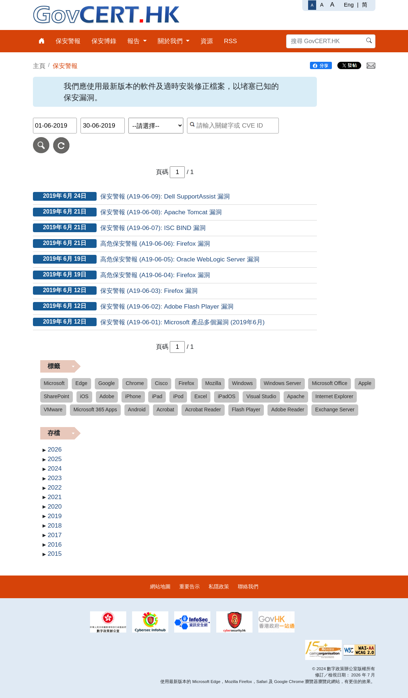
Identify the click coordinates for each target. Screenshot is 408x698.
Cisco (161, 383)
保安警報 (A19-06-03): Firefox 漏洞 (149, 290)
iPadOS (226, 396)
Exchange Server (334, 409)
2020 (54, 506)
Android (137, 409)
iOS (84, 396)
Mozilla (213, 383)
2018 (54, 525)
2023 (54, 478)
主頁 (39, 65)
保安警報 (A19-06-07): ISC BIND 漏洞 (153, 227)
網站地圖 (160, 586)
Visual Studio (261, 396)
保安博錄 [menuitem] (103, 41)
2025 (54, 459)
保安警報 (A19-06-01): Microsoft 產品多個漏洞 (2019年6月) (182, 322)
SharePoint (56, 396)
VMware (53, 409)
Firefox (186, 383)
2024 (54, 468)
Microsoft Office (329, 383)
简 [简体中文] (364, 4)
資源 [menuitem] (207, 41)
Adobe (107, 396)
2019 (54, 516)
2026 (54, 449)
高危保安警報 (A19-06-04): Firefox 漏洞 (155, 275)
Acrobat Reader (203, 409)
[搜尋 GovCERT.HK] (330, 41)
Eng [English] (349, 4)
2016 (54, 544)
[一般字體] (312, 5)
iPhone (133, 396)
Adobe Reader (287, 409)
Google (106, 383)
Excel (200, 396)
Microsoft (54, 383)
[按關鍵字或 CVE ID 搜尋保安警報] (233, 125)
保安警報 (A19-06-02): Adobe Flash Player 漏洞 (166, 306)
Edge (81, 383)
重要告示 (189, 586)
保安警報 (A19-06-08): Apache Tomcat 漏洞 (161, 212)
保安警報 (65, 65)
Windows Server (282, 383)
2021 (54, 497)
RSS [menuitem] (230, 41)
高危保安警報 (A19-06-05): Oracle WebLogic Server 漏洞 (179, 259)
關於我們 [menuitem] (171, 41)
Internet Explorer (334, 396)
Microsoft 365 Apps (95, 409)
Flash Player (246, 409)
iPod (178, 396)
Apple (364, 383)
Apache (295, 396)
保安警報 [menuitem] (68, 41)
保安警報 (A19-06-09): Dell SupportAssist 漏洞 (165, 196)
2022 (54, 487)
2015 (54, 553)
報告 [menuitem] (134, 41)
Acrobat (165, 409)
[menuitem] (41, 41)
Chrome (135, 383)
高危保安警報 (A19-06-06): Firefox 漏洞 (155, 243)
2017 (54, 535)
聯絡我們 (248, 586)
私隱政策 (219, 586)
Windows (242, 383)
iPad (157, 396)
